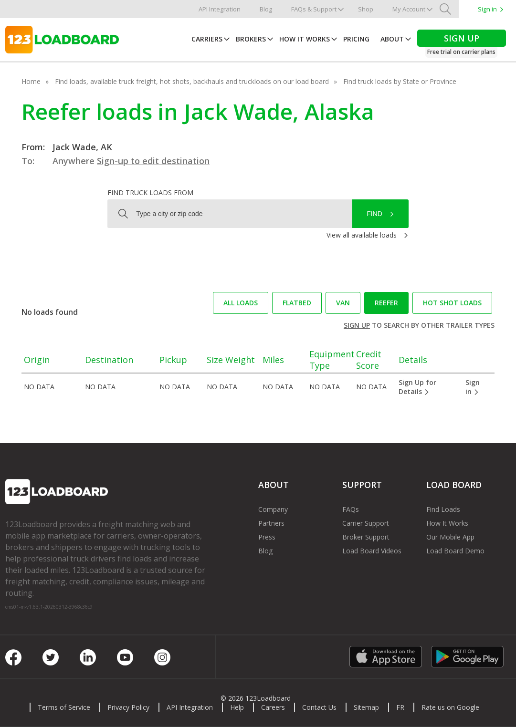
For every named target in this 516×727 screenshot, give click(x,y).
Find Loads (443, 509)
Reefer (386, 302)
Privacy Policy (128, 707)
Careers (273, 707)
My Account (408, 9)
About (392, 38)
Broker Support (366, 536)
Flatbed (297, 302)
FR (400, 707)
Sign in (487, 9)
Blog (266, 9)
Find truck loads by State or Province (399, 81)
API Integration (220, 9)
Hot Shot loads (452, 302)
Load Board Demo (455, 550)
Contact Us (319, 707)
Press (266, 536)
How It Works (304, 38)
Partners (271, 523)
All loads (240, 302)
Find (374, 214)
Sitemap (366, 707)
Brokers (251, 38)
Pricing (356, 38)
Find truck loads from (150, 192)
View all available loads (361, 234)
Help (237, 707)
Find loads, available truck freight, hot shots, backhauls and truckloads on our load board (192, 81)
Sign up (357, 325)
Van (343, 302)
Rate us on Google (450, 707)
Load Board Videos (371, 550)
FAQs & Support (314, 9)
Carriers (206, 38)
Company (273, 509)
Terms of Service (64, 707)
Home (31, 81)
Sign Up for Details (417, 387)
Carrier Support (365, 523)
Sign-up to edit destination (153, 160)
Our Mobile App (450, 536)
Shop (365, 9)
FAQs (350, 509)
